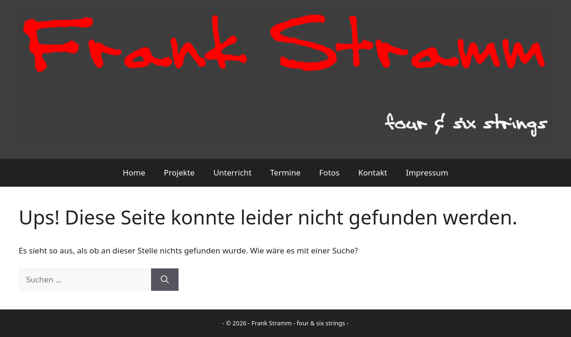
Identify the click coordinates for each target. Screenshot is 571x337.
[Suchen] (165, 279)
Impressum (427, 172)
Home (134, 172)
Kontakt (372, 172)
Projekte (179, 172)
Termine (285, 172)
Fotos (329, 172)
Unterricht (232, 172)
